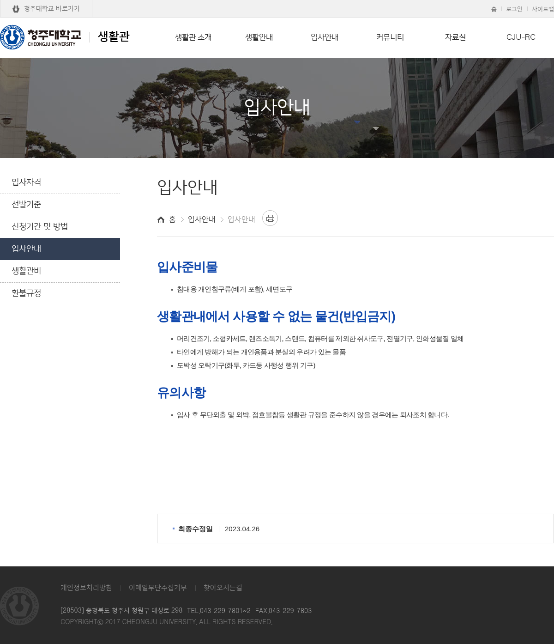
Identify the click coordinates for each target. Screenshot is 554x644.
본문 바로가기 (277, 0)
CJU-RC (521, 37)
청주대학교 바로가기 (52, 8)
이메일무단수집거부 (158, 588)
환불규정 (26, 293)
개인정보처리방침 (86, 588)
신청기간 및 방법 (40, 226)
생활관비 (26, 271)
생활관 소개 (193, 37)
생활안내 (259, 37)
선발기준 (26, 204)
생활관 (65, 36)
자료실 (455, 37)
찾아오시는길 (223, 588)
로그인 (514, 9)
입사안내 (324, 37)
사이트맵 (543, 9)
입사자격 (26, 182)
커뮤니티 (390, 37)
